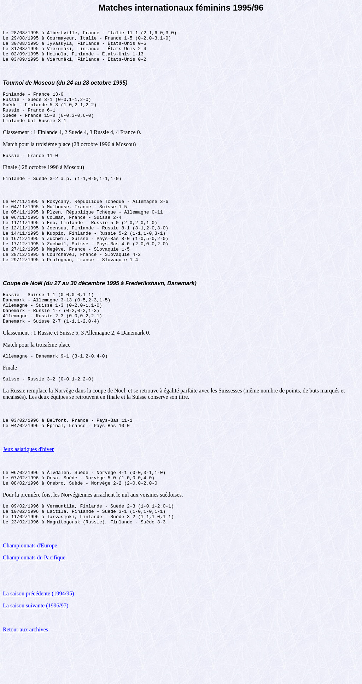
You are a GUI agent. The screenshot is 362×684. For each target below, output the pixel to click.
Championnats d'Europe (30, 591)
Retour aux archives (25, 675)
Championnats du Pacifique (34, 603)
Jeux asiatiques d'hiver (28, 487)
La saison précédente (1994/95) (38, 639)
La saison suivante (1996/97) (35, 651)
